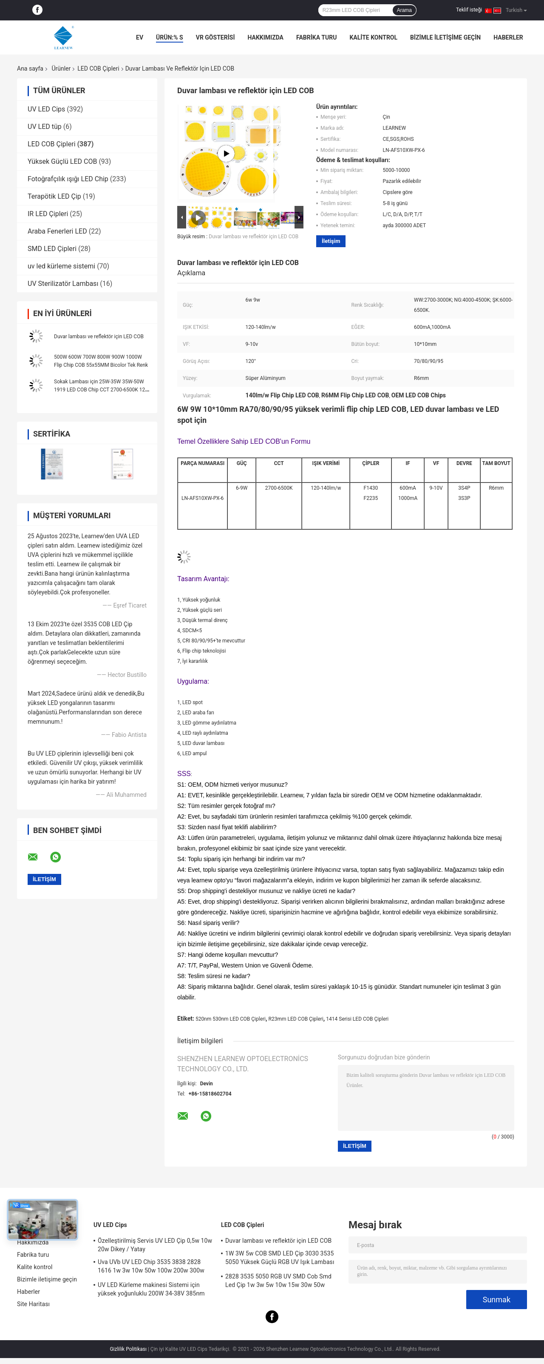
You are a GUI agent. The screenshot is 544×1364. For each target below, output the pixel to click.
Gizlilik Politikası (128, 1349)
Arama (404, 10)
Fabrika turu (316, 37)
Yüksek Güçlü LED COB (62, 161)
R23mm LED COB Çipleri (296, 1019)
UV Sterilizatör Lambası (63, 284)
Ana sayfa (30, 68)
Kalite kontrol (373, 37)
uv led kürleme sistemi (61, 266)
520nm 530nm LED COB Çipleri (231, 1019)
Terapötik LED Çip (54, 196)
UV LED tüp (45, 127)
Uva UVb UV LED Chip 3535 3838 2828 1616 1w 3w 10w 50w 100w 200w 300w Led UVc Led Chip (151, 1267)
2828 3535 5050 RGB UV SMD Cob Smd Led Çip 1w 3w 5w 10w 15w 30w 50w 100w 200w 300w (278, 1282)
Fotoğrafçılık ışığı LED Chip (68, 179)
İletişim (331, 241)
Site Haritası (33, 1304)
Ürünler (61, 68)
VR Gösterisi (215, 37)
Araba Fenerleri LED (57, 231)
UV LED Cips (46, 109)
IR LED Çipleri (48, 214)
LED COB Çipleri (98, 68)
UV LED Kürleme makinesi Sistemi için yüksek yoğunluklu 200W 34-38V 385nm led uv (151, 1290)
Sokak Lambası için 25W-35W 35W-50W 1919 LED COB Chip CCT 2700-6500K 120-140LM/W (101, 390)
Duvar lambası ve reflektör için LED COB (99, 337)
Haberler (508, 37)
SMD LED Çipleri (52, 249)
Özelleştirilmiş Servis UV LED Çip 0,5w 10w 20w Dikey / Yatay (155, 1245)
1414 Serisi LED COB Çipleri (357, 1019)
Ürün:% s (169, 37)
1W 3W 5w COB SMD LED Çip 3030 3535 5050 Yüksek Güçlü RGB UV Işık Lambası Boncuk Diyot (279, 1259)
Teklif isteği (469, 10)
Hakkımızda (265, 37)
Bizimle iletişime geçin (445, 37)
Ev (139, 37)
